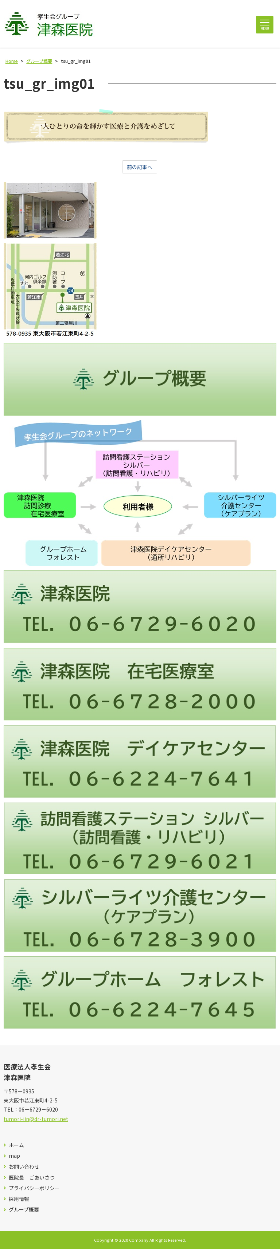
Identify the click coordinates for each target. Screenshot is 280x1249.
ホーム (16, 1145)
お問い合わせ (24, 1166)
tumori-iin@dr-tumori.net (36, 1118)
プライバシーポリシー (34, 1188)
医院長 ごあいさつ (32, 1177)
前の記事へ (139, 167)
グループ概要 (24, 1209)
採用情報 (19, 1199)
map (14, 1155)
